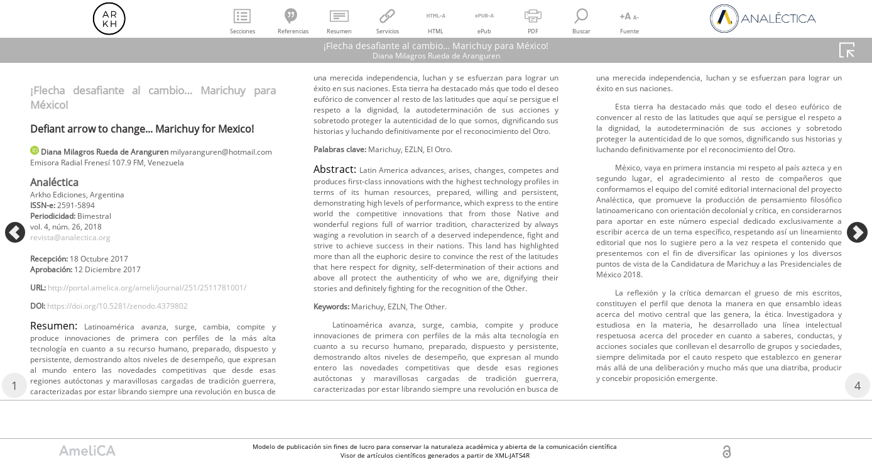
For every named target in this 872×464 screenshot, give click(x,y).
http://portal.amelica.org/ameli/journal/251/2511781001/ (149, 327)
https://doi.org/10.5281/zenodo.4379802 (135, 347)
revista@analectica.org (78, 258)
